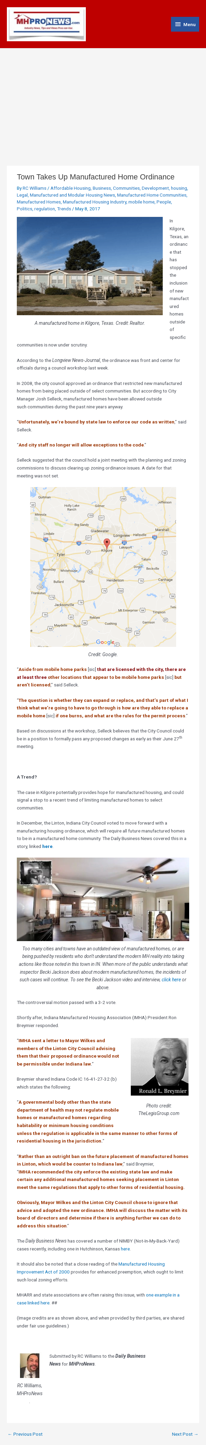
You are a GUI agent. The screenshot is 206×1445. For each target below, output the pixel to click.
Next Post (185, 1434)
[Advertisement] (103, 100)
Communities (126, 188)
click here (171, 979)
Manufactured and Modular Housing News (72, 195)
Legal (22, 195)
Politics (24, 208)
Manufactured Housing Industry (94, 202)
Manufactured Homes (39, 202)
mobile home (141, 202)
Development (155, 188)
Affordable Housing (70, 188)
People (164, 202)
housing (179, 188)
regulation (44, 208)
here (47, 846)
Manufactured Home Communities (151, 195)
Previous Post (25, 1434)
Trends (64, 208)
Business (102, 188)
